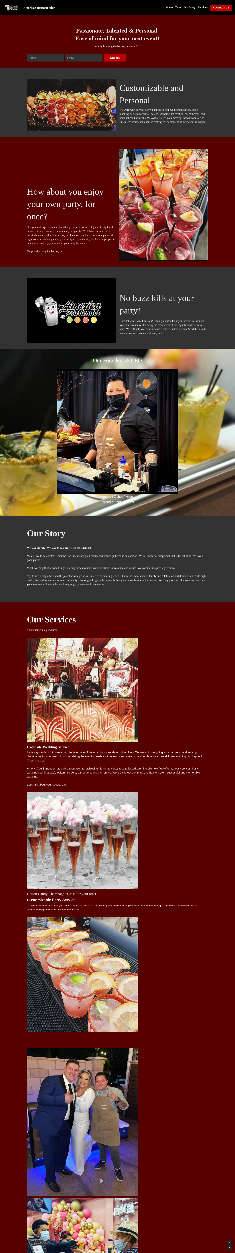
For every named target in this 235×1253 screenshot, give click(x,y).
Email (70, 58)
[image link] (12, 7)
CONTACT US (221, 7)
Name (32, 58)
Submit (115, 57)
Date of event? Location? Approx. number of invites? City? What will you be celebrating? (55, 1185)
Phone (33, 1176)
